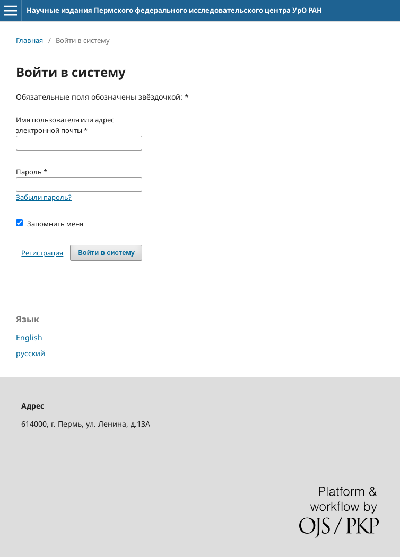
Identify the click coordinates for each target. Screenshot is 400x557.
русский (30, 353)
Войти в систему (106, 253)
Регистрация (42, 253)
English (29, 337)
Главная (29, 40)
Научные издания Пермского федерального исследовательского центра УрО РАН (174, 10)
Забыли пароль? (44, 197)
